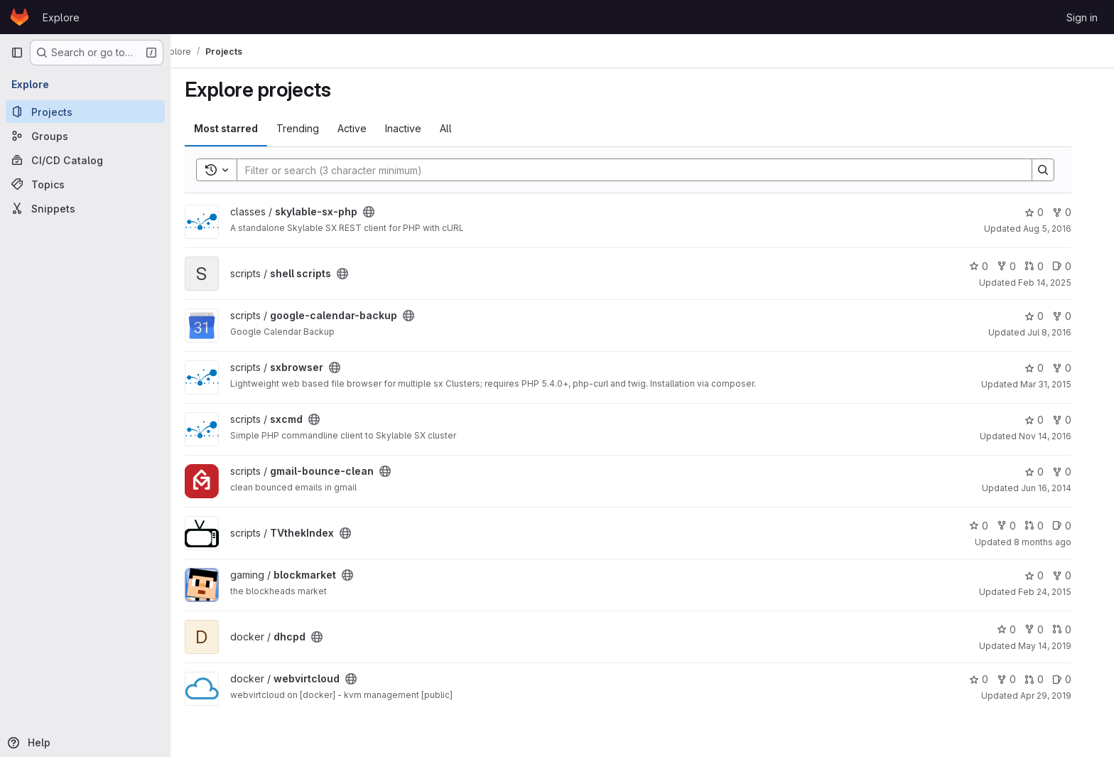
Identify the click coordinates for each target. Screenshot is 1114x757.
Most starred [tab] (240, 128)
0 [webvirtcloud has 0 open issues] (1076, 679)
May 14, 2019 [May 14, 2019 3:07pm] (1059, 645)
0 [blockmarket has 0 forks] (1076, 575)
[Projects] (85, 111)
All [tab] (460, 128)
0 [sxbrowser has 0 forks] (1076, 368)
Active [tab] (366, 128)
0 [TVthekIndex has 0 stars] (992, 526)
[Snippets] (85, 208)
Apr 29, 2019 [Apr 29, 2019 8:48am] (1060, 695)
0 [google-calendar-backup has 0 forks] (1076, 316)
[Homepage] (19, 17)
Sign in (1082, 17)
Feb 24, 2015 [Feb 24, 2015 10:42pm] (1059, 591)
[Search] (641, 169)
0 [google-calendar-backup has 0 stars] (1048, 316)
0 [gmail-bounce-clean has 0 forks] (1076, 472)
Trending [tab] (312, 128)
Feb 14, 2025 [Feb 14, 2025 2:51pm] (1059, 282)
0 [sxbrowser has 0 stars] (1048, 368)
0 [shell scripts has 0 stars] (992, 266)
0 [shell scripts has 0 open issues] (1076, 266)
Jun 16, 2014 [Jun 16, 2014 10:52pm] (1060, 488)
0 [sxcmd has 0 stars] (1048, 420)
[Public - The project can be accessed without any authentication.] (383, 212)
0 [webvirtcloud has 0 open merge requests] (1048, 679)
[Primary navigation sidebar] (17, 52)
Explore (61, 17)
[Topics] (85, 184)
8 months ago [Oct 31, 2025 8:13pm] (1057, 542)
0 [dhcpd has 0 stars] (1020, 629)
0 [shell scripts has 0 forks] (1020, 266)
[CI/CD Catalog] (85, 160)
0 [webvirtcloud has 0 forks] (1020, 679)
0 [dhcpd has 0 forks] (1048, 629)
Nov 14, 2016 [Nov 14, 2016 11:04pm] (1059, 436)
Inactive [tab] (417, 128)
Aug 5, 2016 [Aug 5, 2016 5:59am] (1061, 228)
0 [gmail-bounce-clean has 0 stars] (1048, 472)
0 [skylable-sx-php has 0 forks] (1076, 212)
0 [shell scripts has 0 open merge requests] (1048, 266)
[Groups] (85, 135)
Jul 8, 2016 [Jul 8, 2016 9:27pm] (1064, 332)
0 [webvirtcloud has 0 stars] (992, 679)
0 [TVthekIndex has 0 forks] (1020, 526)
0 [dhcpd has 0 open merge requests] (1076, 629)
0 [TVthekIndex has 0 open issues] (1076, 526)
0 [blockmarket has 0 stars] (1048, 575)
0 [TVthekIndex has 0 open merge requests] (1048, 526)
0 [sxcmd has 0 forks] (1076, 420)
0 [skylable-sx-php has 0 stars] (1048, 212)
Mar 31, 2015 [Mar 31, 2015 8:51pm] (1060, 384)
